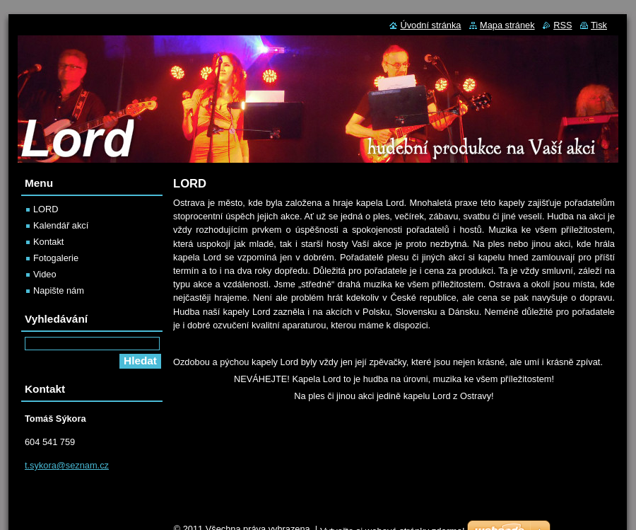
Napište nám (58, 290)
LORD (46, 209)
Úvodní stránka (430, 25)
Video (45, 274)
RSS (562, 25)
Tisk (599, 25)
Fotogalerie (55, 258)
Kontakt (48, 241)
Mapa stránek (507, 25)
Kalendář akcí (60, 225)
